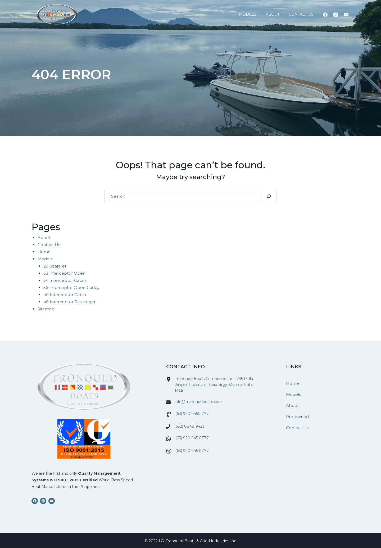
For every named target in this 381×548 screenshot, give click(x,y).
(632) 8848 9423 (189, 426)
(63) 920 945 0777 (192, 438)
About (272, 14)
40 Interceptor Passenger (69, 301)
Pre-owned (297, 416)
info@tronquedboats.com (198, 401)
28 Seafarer (54, 266)
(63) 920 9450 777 (192, 413)
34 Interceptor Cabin (64, 280)
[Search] (268, 196)
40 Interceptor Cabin (64, 294)
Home (44, 251)
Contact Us (301, 14)
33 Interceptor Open (64, 273)
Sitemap (46, 308)
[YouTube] (346, 14)
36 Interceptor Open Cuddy (71, 287)
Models (247, 14)
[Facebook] (325, 14)
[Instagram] (335, 14)
